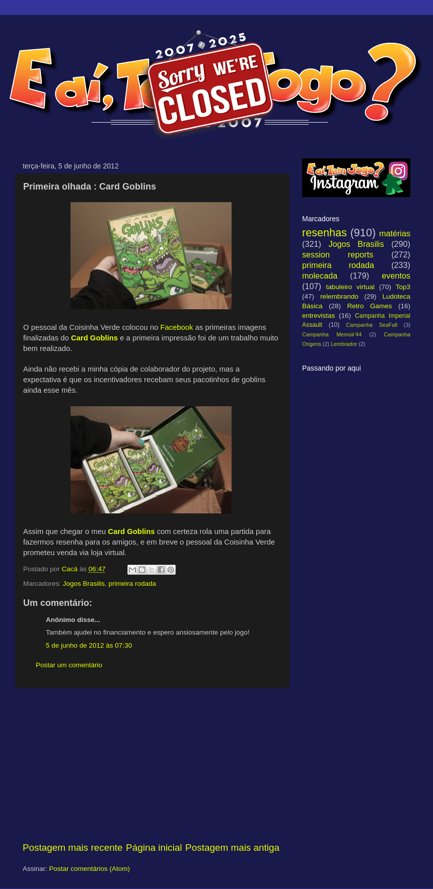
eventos (396, 275)
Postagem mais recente (72, 847)
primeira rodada (133, 583)
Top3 (403, 287)
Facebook (176, 327)
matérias (394, 233)
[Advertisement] (151, 765)
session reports (337, 254)
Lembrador (344, 344)
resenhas (324, 232)
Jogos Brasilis (84, 583)
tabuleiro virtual (350, 287)
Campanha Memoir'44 (332, 334)
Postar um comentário (69, 665)
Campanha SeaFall (371, 325)
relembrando (339, 296)
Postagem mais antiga (232, 847)
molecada (319, 275)
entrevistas (318, 315)
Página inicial (154, 847)
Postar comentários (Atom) (89, 868)
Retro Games (369, 306)
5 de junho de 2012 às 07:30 (89, 645)
